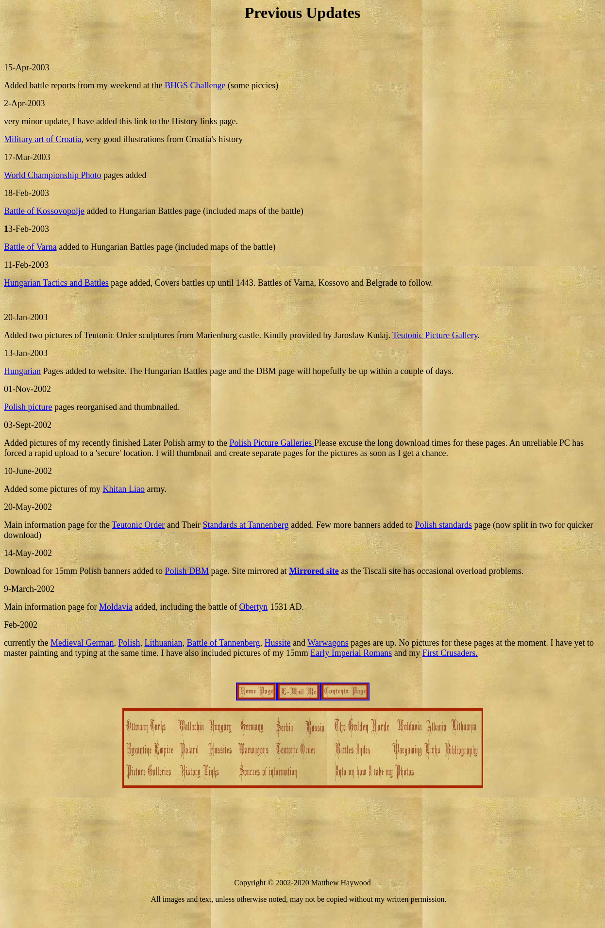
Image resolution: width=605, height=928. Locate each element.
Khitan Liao (123, 489)
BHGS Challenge (195, 85)
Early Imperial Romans (351, 653)
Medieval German (82, 643)
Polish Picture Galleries (271, 443)
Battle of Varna (30, 247)
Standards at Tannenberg (245, 525)
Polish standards (443, 525)
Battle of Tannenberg (223, 643)
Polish (129, 643)
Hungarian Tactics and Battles (56, 283)
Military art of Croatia (42, 139)
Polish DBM (187, 571)
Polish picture (28, 407)
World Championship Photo (52, 175)
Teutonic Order (138, 525)
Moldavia (116, 607)
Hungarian (22, 371)
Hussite (277, 643)
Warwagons (328, 643)
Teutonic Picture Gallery (435, 335)
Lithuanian (163, 643)
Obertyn (253, 607)
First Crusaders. (450, 653)
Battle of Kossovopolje (44, 211)
